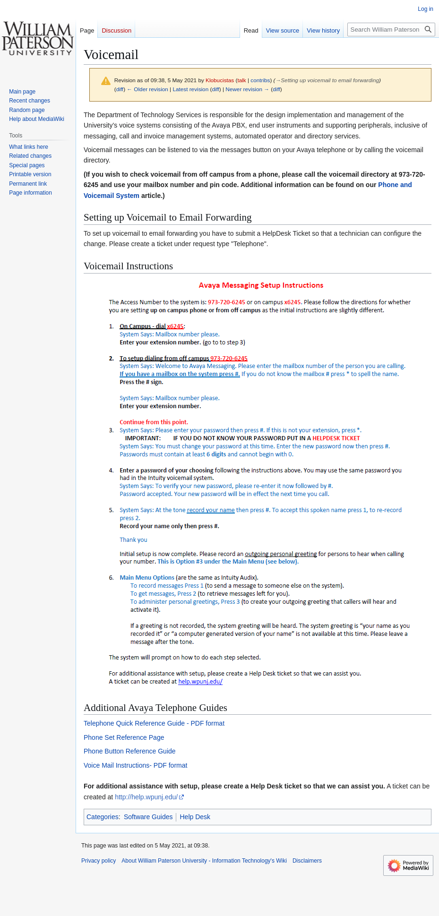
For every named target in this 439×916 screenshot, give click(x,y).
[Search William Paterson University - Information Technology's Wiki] (391, 29)
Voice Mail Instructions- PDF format (135, 765)
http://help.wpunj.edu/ (146, 797)
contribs (260, 80)
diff (119, 89)
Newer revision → (247, 89)
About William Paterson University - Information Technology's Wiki (204, 860)
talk (241, 80)
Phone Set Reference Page (124, 737)
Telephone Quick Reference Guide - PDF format (154, 723)
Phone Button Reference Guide (130, 751)
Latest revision (190, 89)
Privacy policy (98, 860)
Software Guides (148, 817)
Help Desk (195, 817)
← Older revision (147, 89)
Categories (102, 817)
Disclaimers (307, 860)
